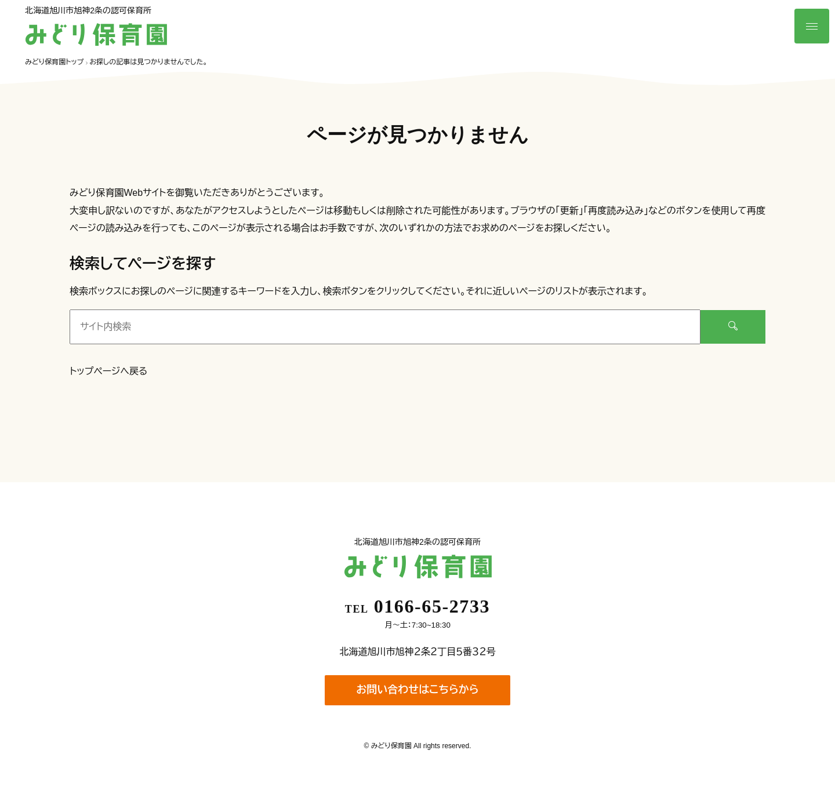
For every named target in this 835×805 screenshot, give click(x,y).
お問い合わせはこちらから (417, 689)
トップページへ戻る (108, 371)
